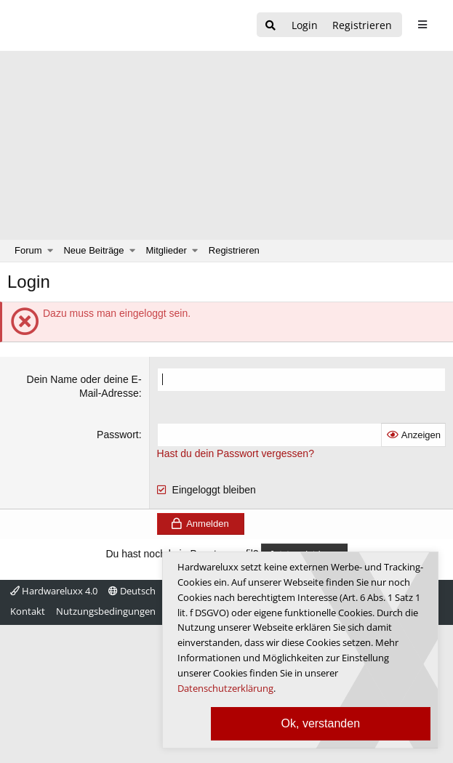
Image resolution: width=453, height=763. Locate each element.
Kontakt (27, 611)
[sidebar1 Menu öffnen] (422, 24)
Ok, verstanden (321, 723)
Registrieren (234, 250)
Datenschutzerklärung (225, 688)
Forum (28, 250)
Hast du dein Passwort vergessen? (235, 453)
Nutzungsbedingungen (106, 611)
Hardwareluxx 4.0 (53, 590)
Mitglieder (166, 250)
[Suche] (270, 25)
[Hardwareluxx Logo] (88, 25)
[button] (50, 251)
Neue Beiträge (93, 250)
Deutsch (132, 590)
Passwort (118, 434)
